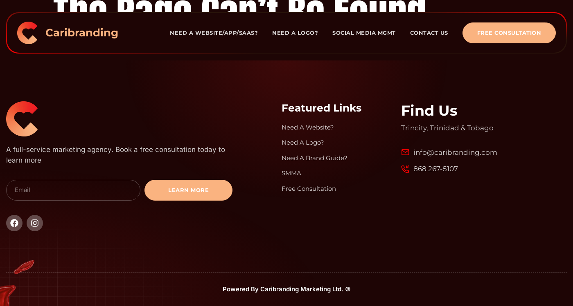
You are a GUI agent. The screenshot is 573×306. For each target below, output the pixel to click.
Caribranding (81, 32)
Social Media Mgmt (364, 32)
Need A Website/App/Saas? (214, 32)
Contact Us (429, 32)
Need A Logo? (295, 32)
